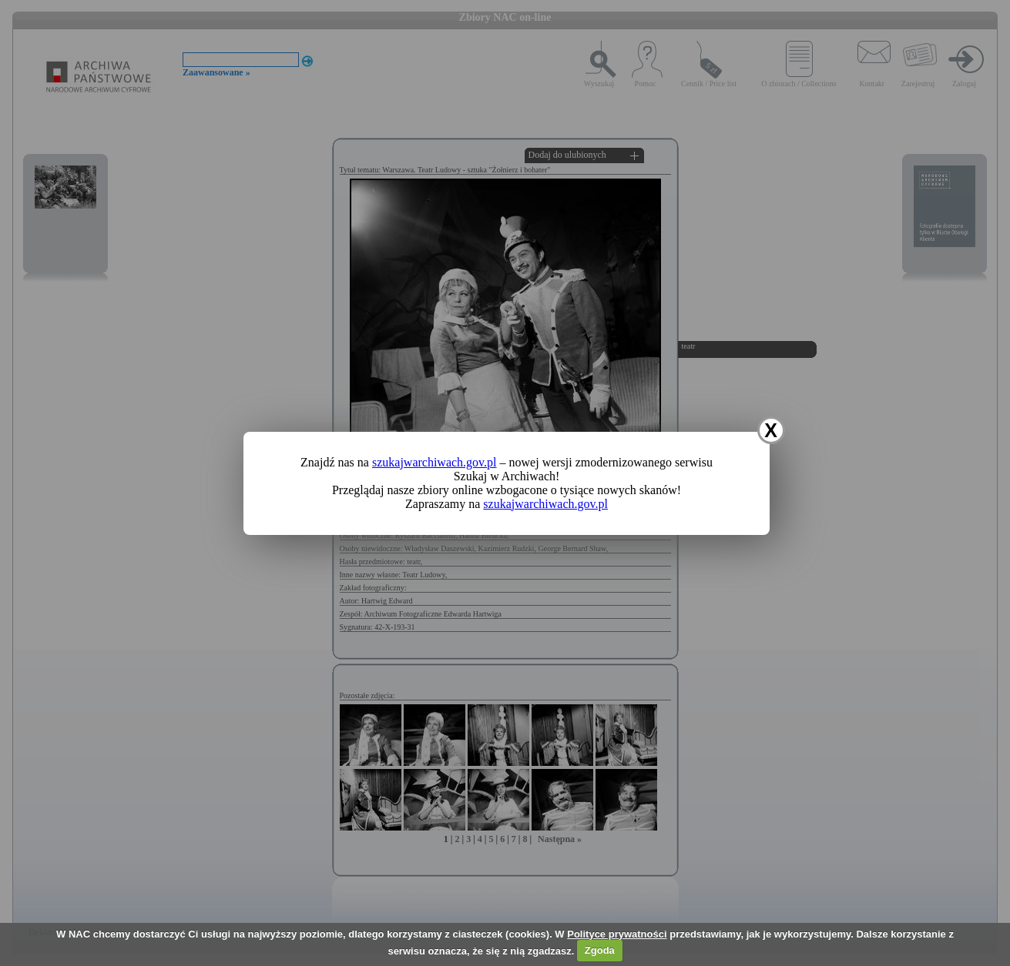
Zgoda (600, 950)
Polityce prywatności (616, 934)
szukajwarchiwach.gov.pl (434, 462)
